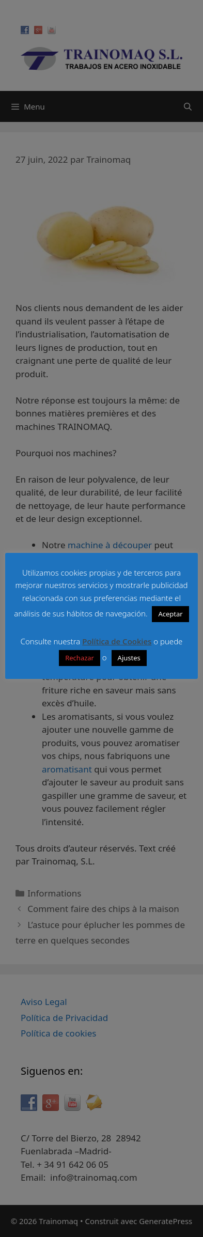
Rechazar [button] (79, 657)
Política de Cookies (116, 641)
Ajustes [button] (129, 657)
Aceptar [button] (170, 613)
